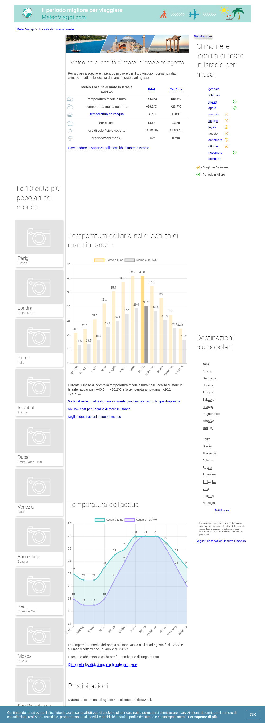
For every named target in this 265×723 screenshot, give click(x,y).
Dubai (24, 457)
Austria (207, 371)
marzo (212, 101)
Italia (21, 362)
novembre (215, 152)
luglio (212, 127)
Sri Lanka (209, 481)
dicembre (214, 159)
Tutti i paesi (222, 510)
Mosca (25, 656)
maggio (213, 114)
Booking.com (203, 36)
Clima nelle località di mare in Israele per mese (102, 664)
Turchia (23, 412)
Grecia (207, 446)
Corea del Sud (27, 611)
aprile (212, 108)
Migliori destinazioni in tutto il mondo (94, 417)
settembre (215, 140)
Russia (22, 661)
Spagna (23, 561)
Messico (208, 420)
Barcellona (28, 557)
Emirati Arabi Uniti (30, 462)
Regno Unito (26, 313)
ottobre (213, 146)
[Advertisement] (127, 186)
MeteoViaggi (25, 29)
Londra (25, 308)
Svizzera (208, 399)
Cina (206, 488)
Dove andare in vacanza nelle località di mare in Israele (108, 148)
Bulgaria (208, 495)
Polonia (208, 460)
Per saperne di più (202, 717)
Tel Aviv (176, 89)
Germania (209, 378)
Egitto (206, 439)
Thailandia (210, 453)
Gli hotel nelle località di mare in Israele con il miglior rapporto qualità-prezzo (124, 401)
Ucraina (208, 385)
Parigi (23, 258)
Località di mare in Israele (56, 29)
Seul (22, 606)
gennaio (213, 89)
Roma (24, 358)
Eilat (151, 89)
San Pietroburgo (34, 706)
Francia (23, 263)
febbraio (214, 95)
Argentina (209, 474)
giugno (213, 120)
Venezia (26, 507)
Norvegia (209, 503)
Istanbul (26, 407)
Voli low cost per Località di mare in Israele (99, 409)
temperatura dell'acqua (107, 114)
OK (253, 714)
